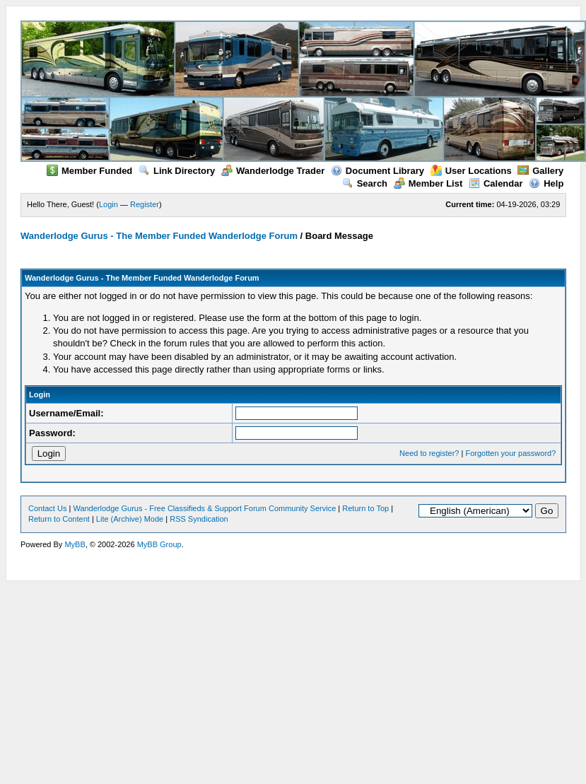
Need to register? (429, 453)
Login (108, 204)
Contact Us (47, 508)
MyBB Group (159, 544)
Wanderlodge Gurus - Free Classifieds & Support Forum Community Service (204, 508)
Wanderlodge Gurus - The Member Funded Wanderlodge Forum (159, 235)
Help (546, 183)
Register (144, 204)
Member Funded (89, 170)
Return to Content (59, 519)
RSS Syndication (199, 519)
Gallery (540, 170)
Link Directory (177, 170)
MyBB (74, 544)
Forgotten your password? (510, 453)
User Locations (471, 170)
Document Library (377, 170)
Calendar (496, 183)
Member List (428, 183)
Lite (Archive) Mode (129, 519)
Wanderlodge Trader (272, 170)
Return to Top (365, 508)
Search (364, 183)
